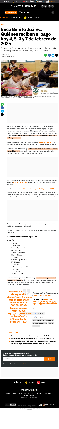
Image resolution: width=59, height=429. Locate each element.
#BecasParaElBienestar (19, 297)
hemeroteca (24, 397)
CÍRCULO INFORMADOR (34, 17)
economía (32, 395)
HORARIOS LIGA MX (15, 17)
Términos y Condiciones (23, 363)
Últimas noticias (10, 12)
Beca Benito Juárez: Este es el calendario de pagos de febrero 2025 (32, 338)
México (3, 24)
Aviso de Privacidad (23, 408)
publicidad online (34, 397)
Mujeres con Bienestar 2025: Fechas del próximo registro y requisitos (33, 341)
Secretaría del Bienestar (40, 323)
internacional (22, 393)
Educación (36, 326)
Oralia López (6, 54)
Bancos (51, 323)
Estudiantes (49, 320)
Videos (22, 12)
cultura (26, 395)
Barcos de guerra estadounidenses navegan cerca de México (30, 336)
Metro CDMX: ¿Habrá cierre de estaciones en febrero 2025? (30, 344)
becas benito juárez (38, 320)
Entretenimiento (48, 393)
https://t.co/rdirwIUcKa (19, 314)
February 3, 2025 (19, 322)
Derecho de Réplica (31, 408)
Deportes (30, 393)
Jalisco (8, 393)
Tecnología (39, 393)
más (29, 12)
